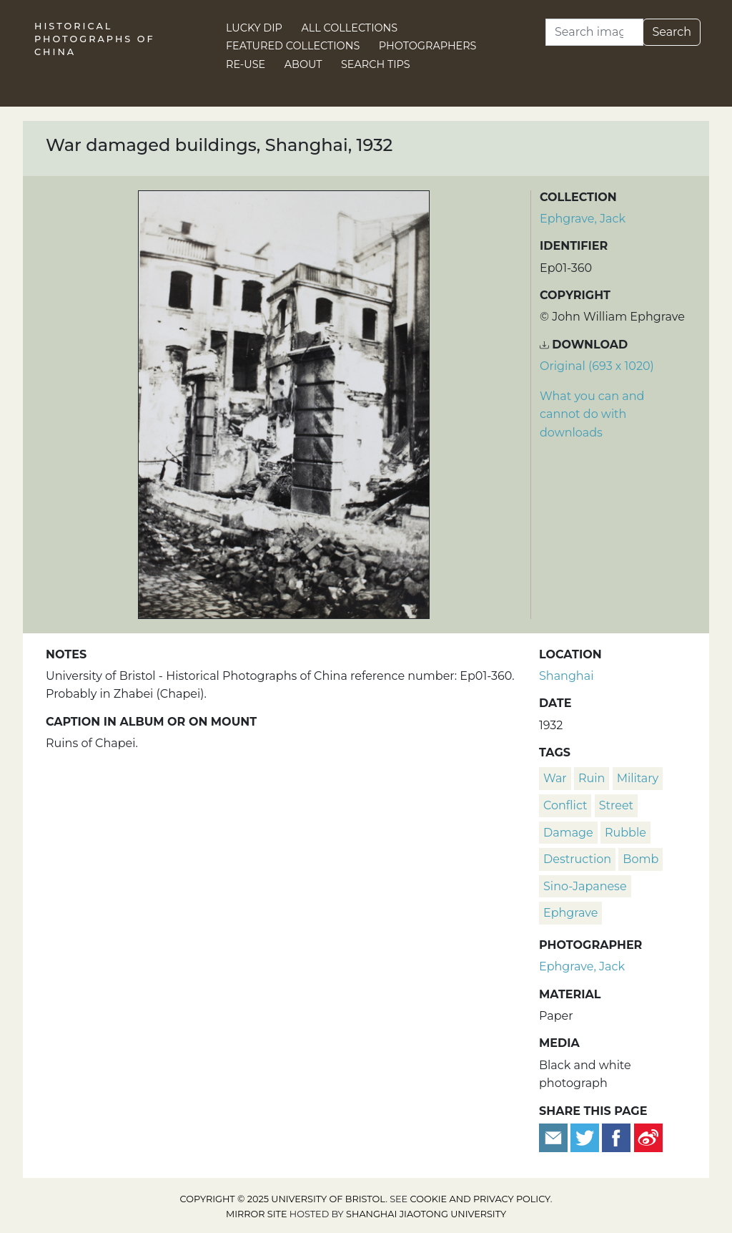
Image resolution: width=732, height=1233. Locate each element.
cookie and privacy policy (480, 1199)
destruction (577, 859)
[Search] (594, 32)
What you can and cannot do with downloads (592, 414)
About (303, 64)
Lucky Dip (254, 27)
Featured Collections (293, 45)
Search (671, 32)
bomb (640, 859)
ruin (591, 778)
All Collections (350, 27)
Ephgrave (570, 913)
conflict (565, 805)
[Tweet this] (586, 1137)
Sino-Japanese (585, 886)
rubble (625, 832)
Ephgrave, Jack (582, 218)
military (638, 778)
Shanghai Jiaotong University (426, 1214)
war (555, 778)
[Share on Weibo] (648, 1137)
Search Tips (375, 64)
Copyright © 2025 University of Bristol (283, 1199)
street (616, 805)
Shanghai (566, 676)
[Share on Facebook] (616, 1137)
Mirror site (256, 1214)
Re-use (245, 64)
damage (568, 832)
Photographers (428, 45)
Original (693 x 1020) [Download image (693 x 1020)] (597, 366)
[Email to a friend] (554, 1137)
